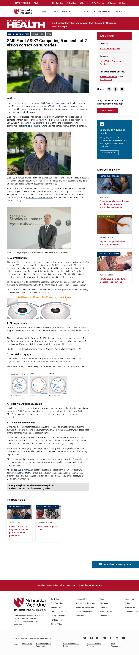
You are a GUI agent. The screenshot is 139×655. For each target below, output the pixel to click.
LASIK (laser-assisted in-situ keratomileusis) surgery (64, 103)
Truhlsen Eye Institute (19, 470)
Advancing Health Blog (85, 607)
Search (120, 11)
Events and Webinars (84, 611)
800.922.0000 (69, 585)
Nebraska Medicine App (85, 603)
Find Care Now (57, 603)
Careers (103, 607)
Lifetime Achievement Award (39, 197)
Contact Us (80, 616)
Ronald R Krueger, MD (110, 48)
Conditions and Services (19, 34)
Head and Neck (38, 34)
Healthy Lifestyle (106, 216)
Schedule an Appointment (90, 585)
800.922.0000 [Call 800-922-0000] (106, 79)
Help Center (56, 607)
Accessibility (27, 644)
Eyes (49, 34)
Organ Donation (131, 611)
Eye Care (108, 64)
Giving (127, 603)
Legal (16, 644)
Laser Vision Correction (110, 61)
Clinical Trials (56, 624)
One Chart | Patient (59, 611)
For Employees (106, 616)
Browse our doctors (108, 76)
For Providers (56, 620)
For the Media (106, 611)
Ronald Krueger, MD (31, 126)
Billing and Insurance (59, 616)
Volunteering (130, 607)
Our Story (104, 603)
